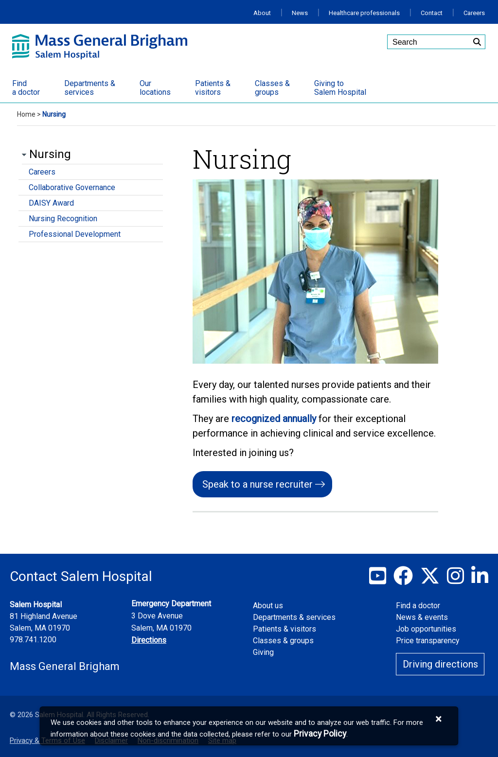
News (300, 13)
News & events (422, 617)
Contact (432, 13)
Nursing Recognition (63, 218)
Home (26, 114)
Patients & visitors (284, 629)
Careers (474, 13)
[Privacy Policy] (320, 734)
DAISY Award (51, 203)
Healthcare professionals (364, 13)
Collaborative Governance (72, 187)
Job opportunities (426, 629)
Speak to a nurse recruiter (257, 484)
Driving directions (440, 664)
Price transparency (428, 640)
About (262, 13)
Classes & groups (283, 640)
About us (268, 605)
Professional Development (75, 234)
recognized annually (275, 418)
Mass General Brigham (65, 666)
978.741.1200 (33, 639)
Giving (263, 652)
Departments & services (294, 617)
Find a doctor (418, 605)
